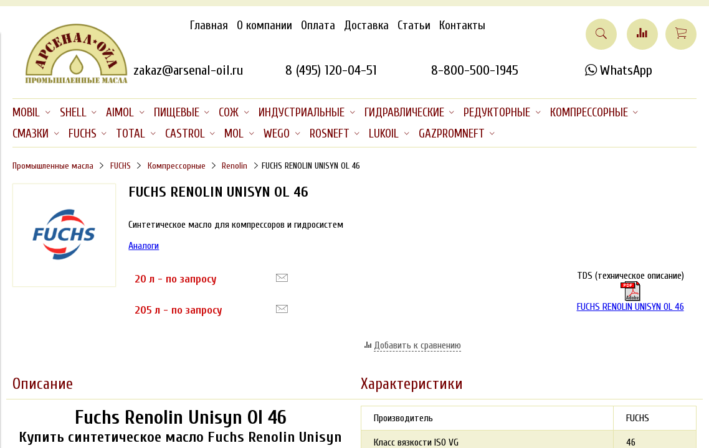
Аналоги (143, 245)
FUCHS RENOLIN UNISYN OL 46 (630, 296)
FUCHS (120, 166)
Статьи (414, 25)
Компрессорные (177, 166)
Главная (209, 25)
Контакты (462, 25)
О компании (264, 25)
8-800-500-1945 (474, 70)
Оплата (318, 25)
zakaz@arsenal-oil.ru (188, 70)
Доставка (366, 25)
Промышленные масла (52, 166)
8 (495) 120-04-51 (331, 70)
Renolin (234, 166)
